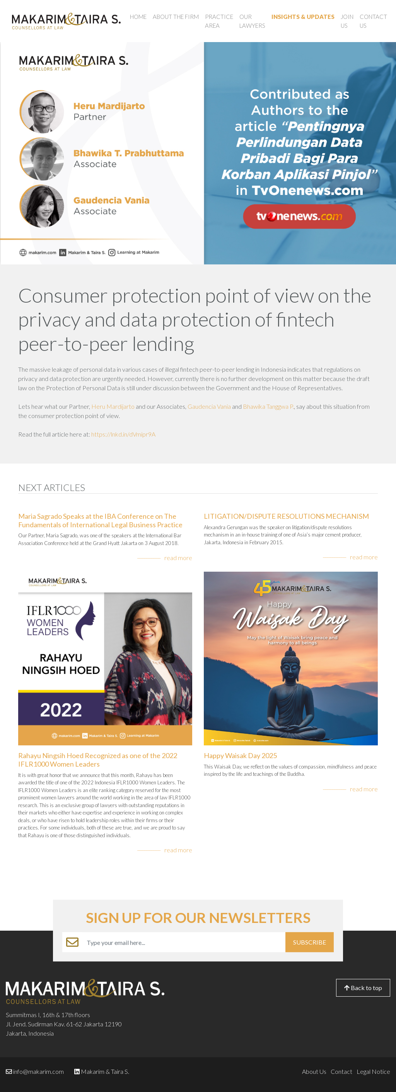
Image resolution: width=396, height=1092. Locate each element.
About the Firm (176, 16)
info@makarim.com (38, 1071)
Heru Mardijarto (113, 406)
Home (138, 16)
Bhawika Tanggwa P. (268, 406)
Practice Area (219, 21)
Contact (341, 1071)
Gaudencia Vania (209, 406)
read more (178, 557)
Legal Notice (373, 1071)
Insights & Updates (303, 16)
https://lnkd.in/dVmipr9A (123, 434)
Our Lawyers (252, 21)
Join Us (347, 21)
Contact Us (373, 21)
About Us (314, 1071)
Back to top (363, 987)
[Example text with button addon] (184, 942)
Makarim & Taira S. (105, 1071)
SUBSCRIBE (309, 942)
